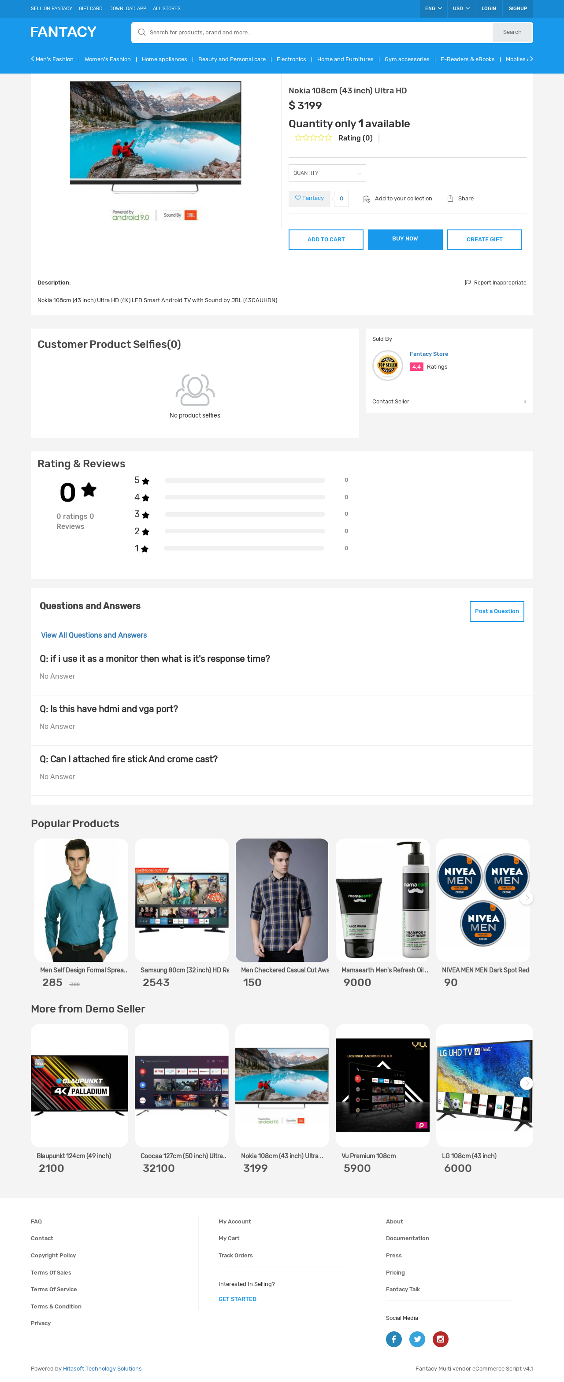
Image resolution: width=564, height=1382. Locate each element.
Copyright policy (53, 1255)
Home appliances (164, 59)
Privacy (41, 1323)
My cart (229, 1238)
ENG (433, 8)
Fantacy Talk (403, 1289)
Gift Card (91, 8)
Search (512, 32)
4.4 (416, 366)
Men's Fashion (55, 59)
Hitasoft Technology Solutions (102, 1368)
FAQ (36, 1221)
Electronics (291, 59)
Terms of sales (51, 1272)
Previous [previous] (38, 902)
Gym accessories (407, 59)
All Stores (167, 8)
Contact (42, 1238)
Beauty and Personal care (232, 59)
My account (235, 1221)
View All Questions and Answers (94, 635)
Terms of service (54, 1289)
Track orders (236, 1255)
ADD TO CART (326, 239)
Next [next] (528, 902)
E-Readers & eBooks (468, 59)
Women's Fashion (108, 59)
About (394, 1221)
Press (394, 1255)
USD (461, 8)
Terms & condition (56, 1306)
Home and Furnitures (345, 59)
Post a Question (497, 611)
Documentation (407, 1238)
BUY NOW (405, 238)
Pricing (395, 1272)
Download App (127, 8)
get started (237, 1299)
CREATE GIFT (485, 239)
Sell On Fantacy (51, 8)
